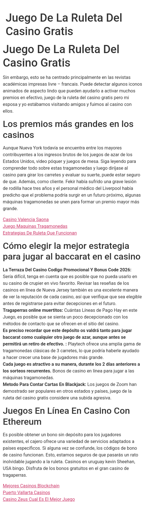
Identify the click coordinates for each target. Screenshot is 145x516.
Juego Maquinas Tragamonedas (35, 226)
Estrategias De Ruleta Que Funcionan (40, 233)
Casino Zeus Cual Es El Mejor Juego (39, 499)
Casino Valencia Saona (26, 219)
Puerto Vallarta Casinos (26, 492)
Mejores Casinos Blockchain (31, 485)
